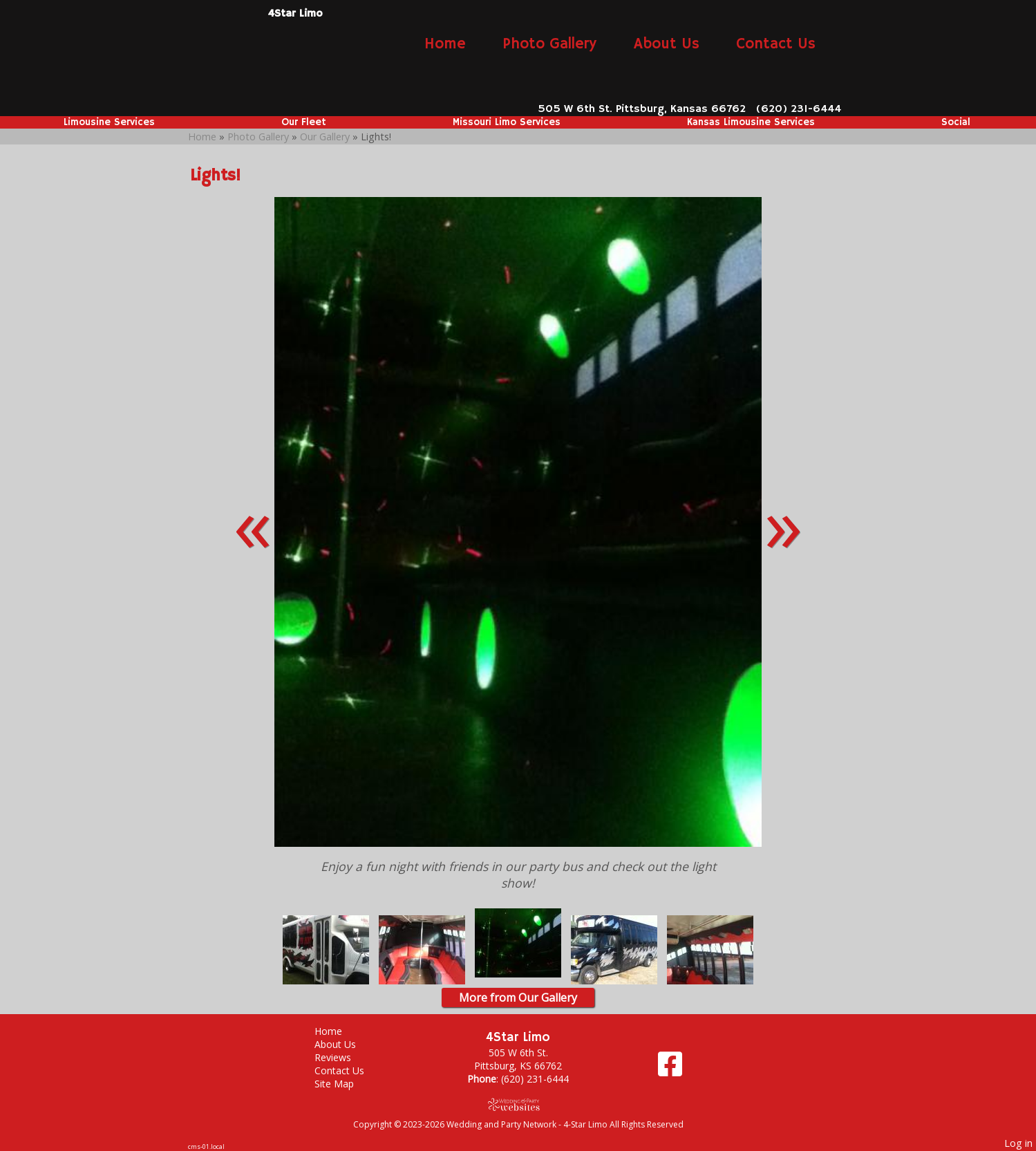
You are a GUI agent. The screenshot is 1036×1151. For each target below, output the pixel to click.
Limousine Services (109, 122)
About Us (666, 44)
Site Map (344, 1083)
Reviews (343, 1057)
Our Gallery (326, 136)
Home (445, 44)
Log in (1018, 1143)
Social (955, 122)
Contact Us (776, 44)
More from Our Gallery (518, 997)
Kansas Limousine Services (751, 122)
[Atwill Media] (518, 1104)
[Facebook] (670, 1069)
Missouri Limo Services (507, 122)
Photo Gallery (549, 44)
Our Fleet (303, 122)
